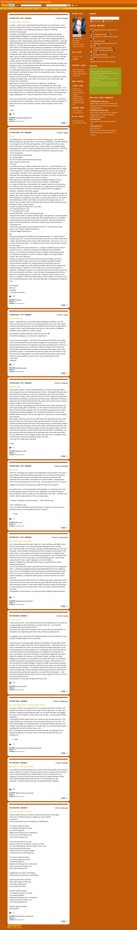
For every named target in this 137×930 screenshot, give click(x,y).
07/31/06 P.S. (77, 89)
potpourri (64, 383)
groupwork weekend (100, 55)
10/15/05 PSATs (77, 111)
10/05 (75, 59)
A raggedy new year (100, 34)
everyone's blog (97, 21)
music (66, 315)
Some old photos (98, 41)
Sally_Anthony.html (21, 368)
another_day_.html (21, 451)
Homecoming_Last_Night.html (24, 601)
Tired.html (19, 300)
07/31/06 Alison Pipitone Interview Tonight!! (78, 93)
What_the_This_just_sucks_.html (24, 793)
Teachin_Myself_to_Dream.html (24, 916)
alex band (64, 466)
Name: (29, 5)
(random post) (95, 62)
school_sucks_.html (21, 686)
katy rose (65, 808)
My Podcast (76, 40)
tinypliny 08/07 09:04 (96, 86)
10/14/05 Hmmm (78, 113)
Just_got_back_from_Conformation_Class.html (28, 748)
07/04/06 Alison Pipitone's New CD (78, 98)
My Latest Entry (77, 38)
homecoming (63, 537)
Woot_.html (19, 522)
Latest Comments (78, 46)
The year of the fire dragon (102, 48)
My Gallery (76, 42)
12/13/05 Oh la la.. (78, 101)
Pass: (54, 5)
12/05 (77, 56)
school (65, 616)
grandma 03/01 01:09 (97, 71)
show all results (109, 21)
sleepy (66, 133)
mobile (11, 5)
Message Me (77, 35)
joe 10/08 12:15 (95, 75)
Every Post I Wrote (78, 44)
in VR (94, 52)
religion (65, 18)
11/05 (80, 56)
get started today (43, 1)
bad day (65, 763)
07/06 (74, 56)
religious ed (64, 701)
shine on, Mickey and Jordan (102, 50)
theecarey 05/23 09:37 (97, 77)
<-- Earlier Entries (14, 927)
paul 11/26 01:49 (95, 78)
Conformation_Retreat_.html (24, 117)
